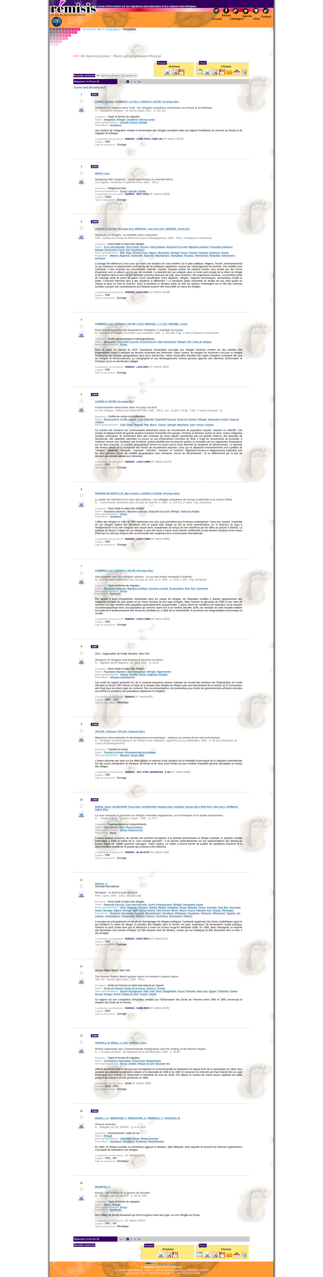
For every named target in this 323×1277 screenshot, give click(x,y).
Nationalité (124, 1061)
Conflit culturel (128, 419)
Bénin (174, 910)
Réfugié (121, 119)
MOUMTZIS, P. (102, 1187)
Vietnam (193, 252)
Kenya (133, 122)
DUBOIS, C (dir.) (138, 1043)
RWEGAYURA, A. (137, 1118)
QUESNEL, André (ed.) (178, 229)
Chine (129, 424)
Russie (98, 994)
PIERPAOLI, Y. (155, 1118)
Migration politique (199, 247)
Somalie (124, 122)
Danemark (234, 907)
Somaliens (115, 125)
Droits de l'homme (187, 419)
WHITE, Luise (102, 173)
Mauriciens (219, 913)
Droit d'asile (132, 247)
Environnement (148, 342)
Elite (187, 588)
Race (122, 827)
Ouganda (152, 674)
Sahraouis (206, 913)
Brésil (117, 994)
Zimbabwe (172, 907)
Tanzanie (143, 907)
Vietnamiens (201, 255)
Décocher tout (97, 87)
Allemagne (228, 910)
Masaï (113, 833)
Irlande (152, 994)
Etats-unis (202, 991)
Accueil (144, 247)
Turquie (217, 910)
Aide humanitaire (167, 342)
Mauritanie (163, 252)
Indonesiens (228, 255)
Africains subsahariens (122, 677)
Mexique (124, 755)
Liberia (142, 910)
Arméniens (162, 916)
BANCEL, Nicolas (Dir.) (187, 807)
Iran (209, 910)
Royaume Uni (135, 830)
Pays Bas (223, 907)
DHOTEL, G (101, 884)
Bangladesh (170, 991)
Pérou (159, 991)
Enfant (107, 1204)
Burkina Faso (140, 252)
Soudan (134, 674)
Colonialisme (111, 827)
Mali (122, 252)
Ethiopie (142, 122)
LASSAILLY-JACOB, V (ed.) (128, 324)
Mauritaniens (163, 255)
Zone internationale (114, 247)
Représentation (134, 827)
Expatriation (138, 250)
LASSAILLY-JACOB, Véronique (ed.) (114, 229)
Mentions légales (168, 1263)
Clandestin (132, 119)
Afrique (124, 674)
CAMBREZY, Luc (104, 324)
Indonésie (214, 252)
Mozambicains (153, 913)
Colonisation (111, 1061)
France (191, 910)
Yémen (202, 907)
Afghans (140, 916)
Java (141, 755)
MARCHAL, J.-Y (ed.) (156, 324)
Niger (129, 252)
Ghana (182, 910)
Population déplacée (221, 247)
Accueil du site (91, 29)
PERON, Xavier (103, 807)
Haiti (145, 991)
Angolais (139, 913)
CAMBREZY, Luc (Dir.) (127, 101)
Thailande (223, 991)
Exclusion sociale (158, 588)
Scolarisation (176, 588)
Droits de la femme (135, 988)
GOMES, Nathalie (104, 101)
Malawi (162, 907)
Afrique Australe (149, 1138)
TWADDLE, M (102, 1043)
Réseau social (146, 119)
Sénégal (175, 252)
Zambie (142, 191)
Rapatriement (164, 671)
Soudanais (194, 913)
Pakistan (201, 910)
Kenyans (189, 255)
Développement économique (140, 752)
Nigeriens (125, 255)
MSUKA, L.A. (102, 1118)
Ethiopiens (181, 913)
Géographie (110, 342)
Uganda (132, 191)
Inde (152, 991)
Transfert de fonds (114, 752)
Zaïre (192, 424)
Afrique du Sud (130, 994)
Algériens (149, 255)
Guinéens (100, 258)
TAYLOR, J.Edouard (105, 731)
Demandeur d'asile (115, 250)
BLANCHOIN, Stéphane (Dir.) (158, 807)
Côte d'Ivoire (163, 910)
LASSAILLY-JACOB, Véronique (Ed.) (114, 401)
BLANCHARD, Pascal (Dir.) (126, 807)
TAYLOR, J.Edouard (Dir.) (131, 731)
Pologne (108, 994)
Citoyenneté (138, 1061)
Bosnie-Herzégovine (131, 991)
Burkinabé (137, 255)
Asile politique (157, 247)
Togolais (230, 913)
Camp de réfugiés (201, 342)
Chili (122, 424)
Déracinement (111, 419)
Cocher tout (81, 87)
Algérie (153, 252)
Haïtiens (188, 916)
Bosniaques (175, 916)
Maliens (114, 255)
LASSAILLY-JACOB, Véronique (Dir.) (159, 101)
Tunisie (162, 424)
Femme (161, 988)
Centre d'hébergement (160, 904)
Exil (128, 250)
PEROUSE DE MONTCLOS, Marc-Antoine (117, 493)
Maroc (153, 424)
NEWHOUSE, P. (118, 1118)
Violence (151, 988)
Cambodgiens (112, 916)
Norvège (107, 910)
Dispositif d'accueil (177, 247)
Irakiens (150, 916)
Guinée (225, 252)
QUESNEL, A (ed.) (177, 324)
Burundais (127, 913)
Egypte (213, 991)
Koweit (233, 991)
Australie (212, 907)
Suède (98, 910)
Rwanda (203, 252)
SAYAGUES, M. (172, 1118)
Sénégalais (177, 255)
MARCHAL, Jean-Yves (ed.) (149, 229)
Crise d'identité (146, 419)
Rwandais (215, 255)
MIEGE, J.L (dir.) (119, 1043)
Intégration (110, 119)
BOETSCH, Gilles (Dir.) (213, 807)
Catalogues (112, 29)
